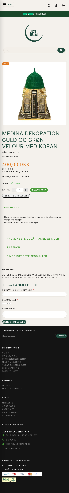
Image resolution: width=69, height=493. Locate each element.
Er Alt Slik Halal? (12, 388)
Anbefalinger (48, 238)
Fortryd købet (10, 371)
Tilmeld (61, 336)
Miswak (6, 385)
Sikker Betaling (10, 368)
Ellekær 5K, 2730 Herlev (21, 435)
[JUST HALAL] (34, 32)
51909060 (11, 439)
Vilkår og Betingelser (14, 365)
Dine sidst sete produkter (27, 256)
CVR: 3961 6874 (11, 448)
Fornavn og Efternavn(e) (17, 290)
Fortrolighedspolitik (14, 359)
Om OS (5, 353)
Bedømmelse (9, 300)
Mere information (10, 156)
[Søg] (61, 50)
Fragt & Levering (11, 362)
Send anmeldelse (14, 322)
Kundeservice (9, 356)
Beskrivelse (11, 207)
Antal (6, 190)
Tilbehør (13, 247)
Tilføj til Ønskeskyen (16, 196)
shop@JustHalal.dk (19, 444)
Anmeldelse (9, 308)
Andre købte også (20, 238)
